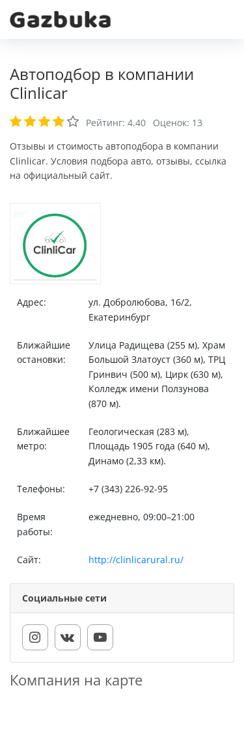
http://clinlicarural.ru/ (135, 559)
